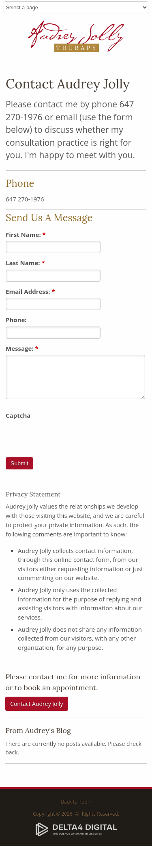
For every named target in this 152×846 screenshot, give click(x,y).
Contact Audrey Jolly (36, 704)
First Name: (26, 234)
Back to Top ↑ (76, 801)
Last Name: (25, 263)
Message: (22, 348)
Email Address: (30, 291)
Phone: (16, 320)
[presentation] (67, 437)
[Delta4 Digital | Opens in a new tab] (76, 828)
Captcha (18, 415)
